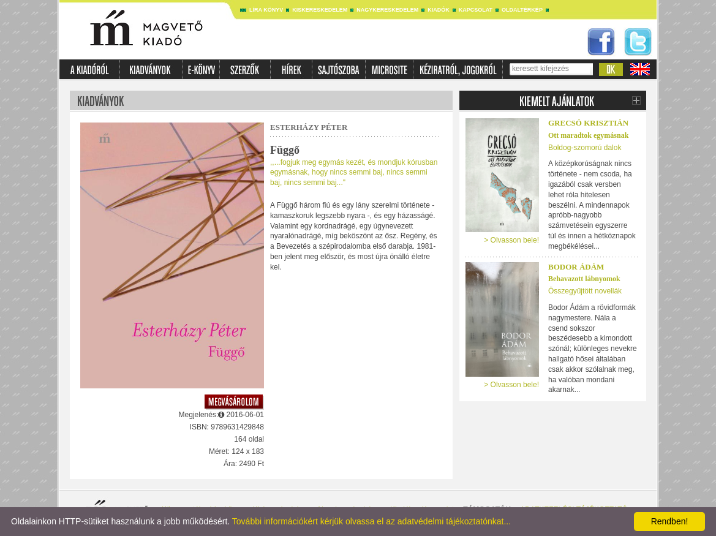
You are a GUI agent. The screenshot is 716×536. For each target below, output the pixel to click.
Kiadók (439, 10)
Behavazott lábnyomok (584, 278)
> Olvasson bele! (511, 240)
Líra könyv (266, 10)
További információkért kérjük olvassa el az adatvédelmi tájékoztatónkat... (371, 521)
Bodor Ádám (576, 266)
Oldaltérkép (522, 10)
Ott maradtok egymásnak (588, 135)
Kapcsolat (475, 10)
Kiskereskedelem (319, 10)
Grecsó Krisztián (588, 122)
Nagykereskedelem (387, 10)
